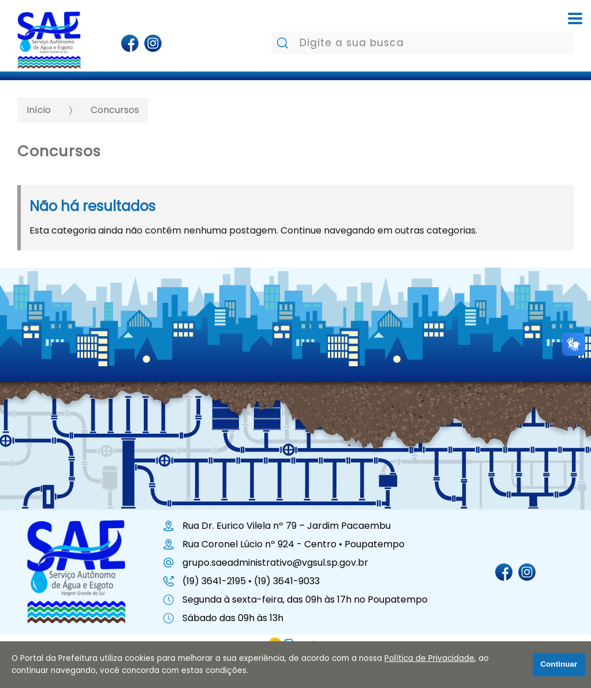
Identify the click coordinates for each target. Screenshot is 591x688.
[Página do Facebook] (129, 43)
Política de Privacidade (429, 658)
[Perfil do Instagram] (153, 43)
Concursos (115, 109)
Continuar (558, 664)
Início (39, 109)
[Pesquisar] (282, 43)
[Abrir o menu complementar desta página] (575, 18)
